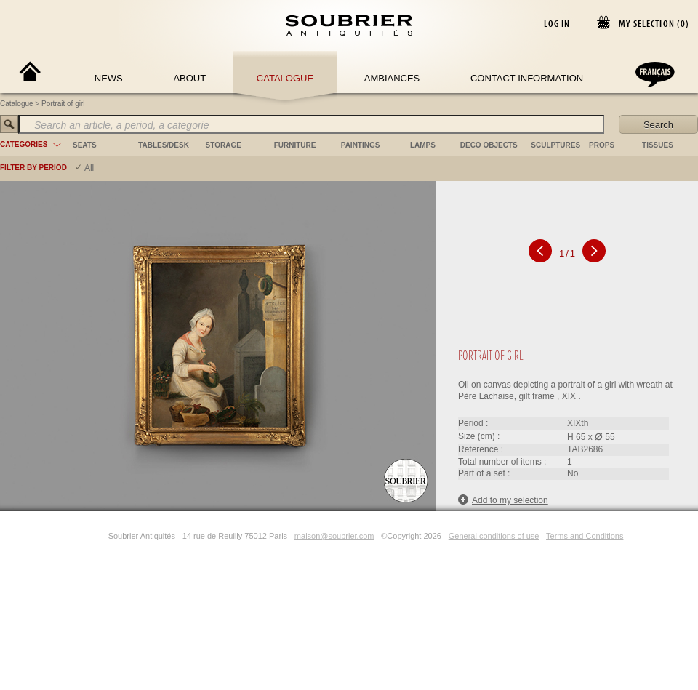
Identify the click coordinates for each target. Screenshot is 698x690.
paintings (360, 145)
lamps (423, 145)
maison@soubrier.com (334, 535)
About (189, 78)
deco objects (489, 145)
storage (223, 145)
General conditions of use (494, 535)
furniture (295, 145)
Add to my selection (503, 499)
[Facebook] (82, 535)
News (109, 78)
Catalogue (285, 78)
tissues (657, 145)
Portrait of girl (62, 104)
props (601, 145)
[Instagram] (99, 535)
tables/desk (163, 145)
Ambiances (392, 78)
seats (85, 145)
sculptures (555, 145)
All (89, 168)
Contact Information (526, 78)
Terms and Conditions (584, 535)
